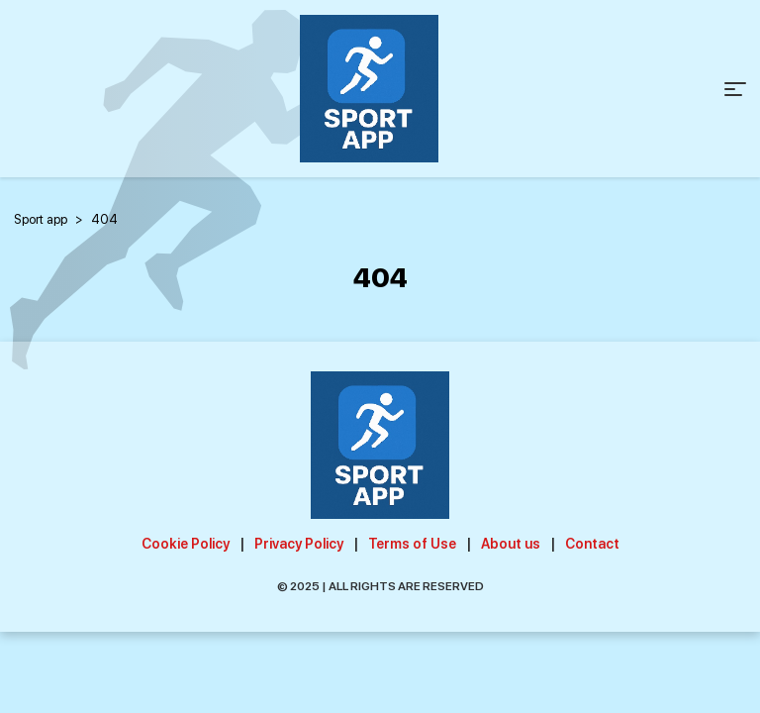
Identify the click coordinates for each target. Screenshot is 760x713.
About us (510, 544)
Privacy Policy (298, 544)
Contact (592, 544)
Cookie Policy (186, 544)
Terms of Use (412, 544)
